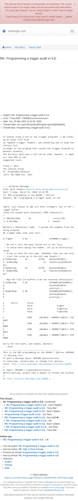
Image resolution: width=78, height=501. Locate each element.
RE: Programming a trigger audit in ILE (25, 408)
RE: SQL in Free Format (31, 449)
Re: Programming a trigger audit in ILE (26, 405)
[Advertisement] (32, 90)
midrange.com (51, 482)
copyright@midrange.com (53, 490)
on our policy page (56, 487)
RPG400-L (20, 47)
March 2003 (35, 47)
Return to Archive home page (19, 478)
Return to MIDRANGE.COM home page (54, 478)
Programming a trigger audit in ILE (23, 414)
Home (6, 47)
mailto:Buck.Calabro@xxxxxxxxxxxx (47, 189)
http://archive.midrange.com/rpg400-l (29, 379)
